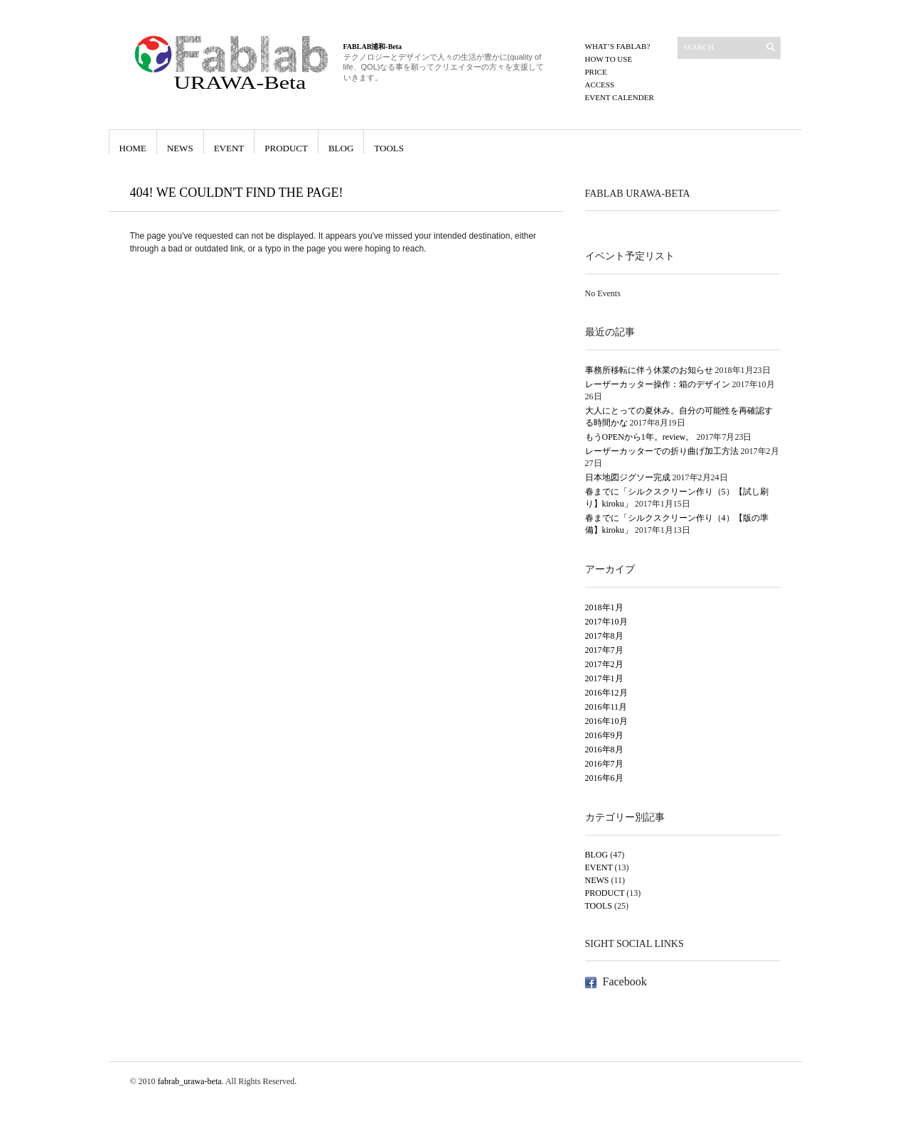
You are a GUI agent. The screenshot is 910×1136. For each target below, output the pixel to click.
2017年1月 (604, 678)
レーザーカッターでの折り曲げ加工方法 (662, 451)
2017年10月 (606, 622)
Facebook (625, 981)
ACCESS (600, 84)
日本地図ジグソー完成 (627, 477)
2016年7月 (604, 764)
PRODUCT (286, 148)
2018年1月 (604, 607)
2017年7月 (604, 650)
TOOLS (389, 148)
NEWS (180, 148)
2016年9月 (604, 735)
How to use (609, 59)
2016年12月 (606, 693)
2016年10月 (606, 721)
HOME (132, 148)
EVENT (229, 148)
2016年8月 (604, 749)
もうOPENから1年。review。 (640, 437)
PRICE (596, 71)
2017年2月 (604, 664)
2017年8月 (604, 636)
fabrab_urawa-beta (190, 1081)
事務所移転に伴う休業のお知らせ (649, 370)
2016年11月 (606, 707)
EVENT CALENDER (619, 97)
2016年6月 (604, 778)
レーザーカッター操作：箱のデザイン (657, 384)
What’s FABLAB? (618, 46)
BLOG (340, 148)
